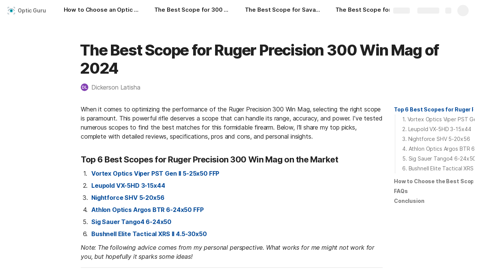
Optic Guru (32, 10)
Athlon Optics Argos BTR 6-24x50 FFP (147, 209)
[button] (114, 87)
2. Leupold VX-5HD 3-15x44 (436, 129)
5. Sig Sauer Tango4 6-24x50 (439, 158)
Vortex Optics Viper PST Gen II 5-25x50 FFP (155, 173)
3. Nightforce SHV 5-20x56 (436, 139)
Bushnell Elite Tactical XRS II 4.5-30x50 (149, 234)
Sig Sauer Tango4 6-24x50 (131, 222)
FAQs (401, 191)
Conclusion (409, 201)
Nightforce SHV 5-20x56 (127, 197)
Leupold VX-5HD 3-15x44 (128, 185)
